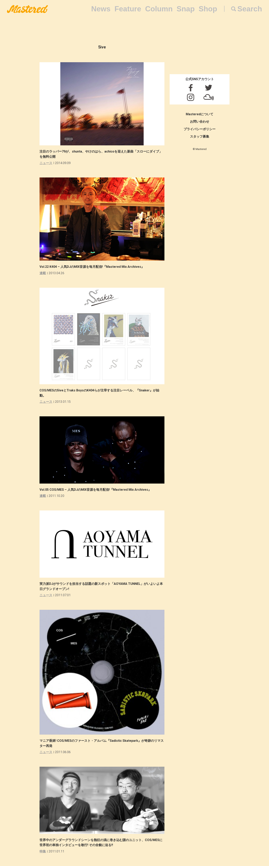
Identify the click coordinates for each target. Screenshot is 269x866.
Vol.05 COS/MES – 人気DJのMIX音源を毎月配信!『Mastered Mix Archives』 (95, 490)
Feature (128, 9)
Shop (208, 9)
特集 (43, 851)
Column (159, 9)
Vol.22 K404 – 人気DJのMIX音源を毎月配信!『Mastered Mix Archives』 (92, 267)
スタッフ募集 (199, 136)
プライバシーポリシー (200, 129)
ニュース (46, 163)
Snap (186, 9)
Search (249, 9)
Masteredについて (199, 114)
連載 (43, 273)
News (101, 9)
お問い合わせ (199, 121)
